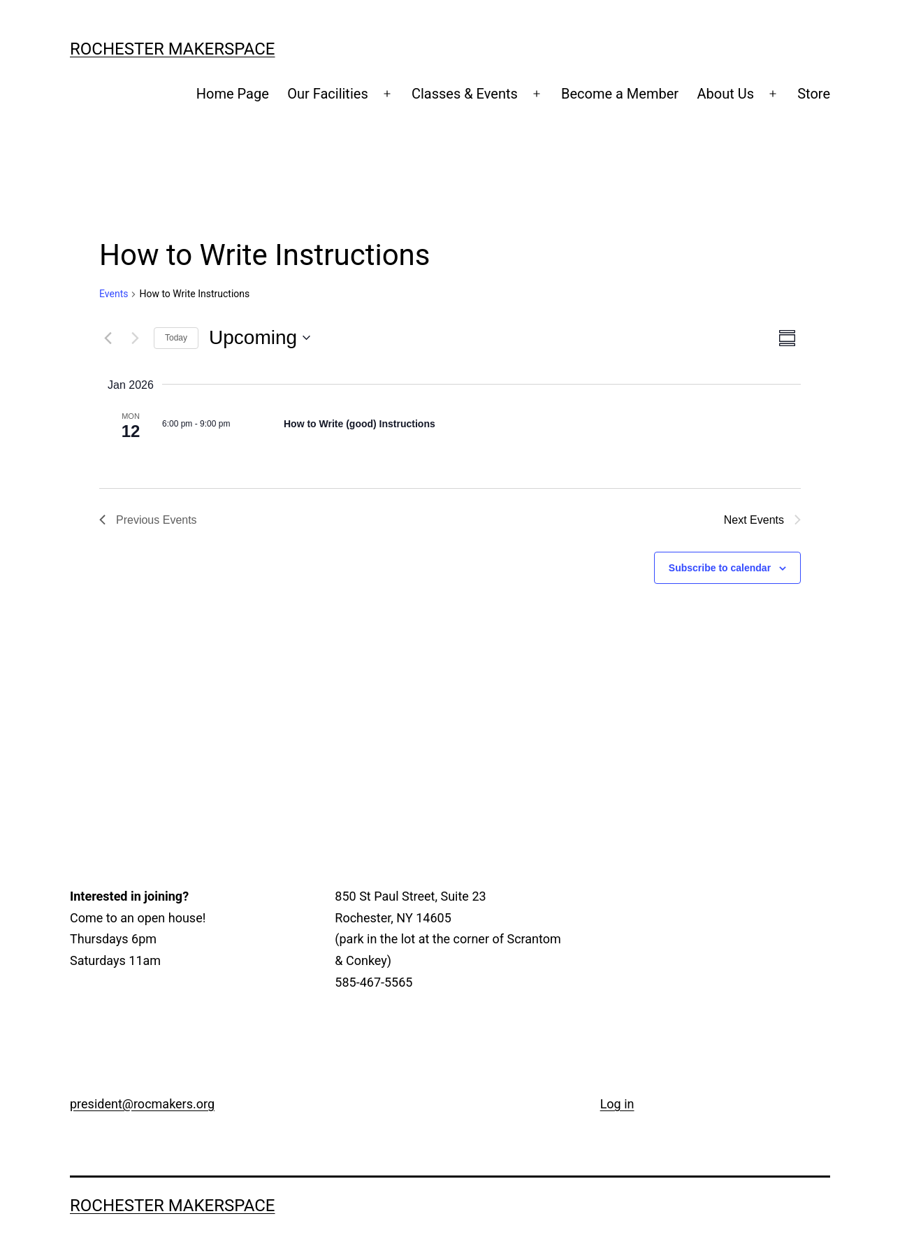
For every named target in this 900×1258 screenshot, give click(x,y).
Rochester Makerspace (172, 49)
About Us (725, 93)
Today (176, 338)
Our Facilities (327, 93)
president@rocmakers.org (142, 1103)
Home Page (232, 93)
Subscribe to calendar (720, 567)
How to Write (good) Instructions (359, 423)
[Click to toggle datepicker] (259, 338)
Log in (617, 1103)
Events (113, 293)
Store (813, 93)
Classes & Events (465, 93)
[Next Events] (134, 337)
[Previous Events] (107, 337)
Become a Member (619, 93)
